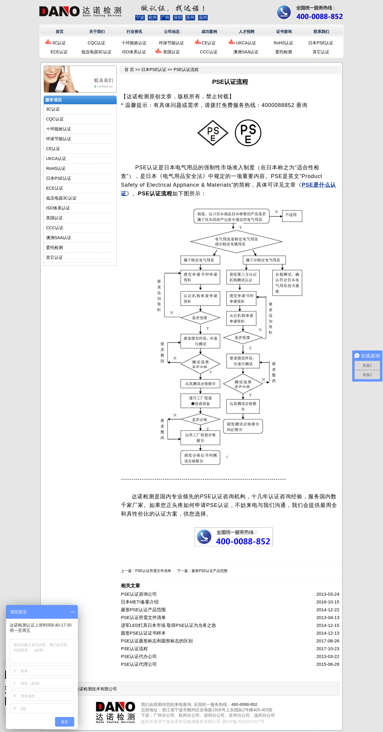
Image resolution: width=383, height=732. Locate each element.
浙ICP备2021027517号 (243, 721)
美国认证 (171, 51)
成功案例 (209, 31)
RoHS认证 (283, 42)
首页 (59, 31)
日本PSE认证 (320, 42)
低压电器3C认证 (96, 51)
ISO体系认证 (134, 51)
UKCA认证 (246, 42)
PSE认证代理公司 (139, 664)
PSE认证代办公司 (139, 656)
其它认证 (321, 51)
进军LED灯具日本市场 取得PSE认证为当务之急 (168, 625)
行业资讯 (134, 31)
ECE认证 (59, 51)
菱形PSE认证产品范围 (209, 571)
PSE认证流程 (134, 648)
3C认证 (59, 42)
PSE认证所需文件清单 (153, 571)
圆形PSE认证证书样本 (143, 633)
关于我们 (97, 31)
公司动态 (172, 31)
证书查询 (284, 31)
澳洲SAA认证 (246, 51)
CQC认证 (96, 42)
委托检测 (283, 51)
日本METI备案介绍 (140, 601)
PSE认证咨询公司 (139, 594)
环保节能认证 (171, 42)
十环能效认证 (134, 42)
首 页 (129, 69)
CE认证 (209, 42)
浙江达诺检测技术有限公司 (92, 688)
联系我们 (321, 31)
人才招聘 (246, 31)
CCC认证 (208, 51)
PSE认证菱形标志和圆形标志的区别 (157, 640)
